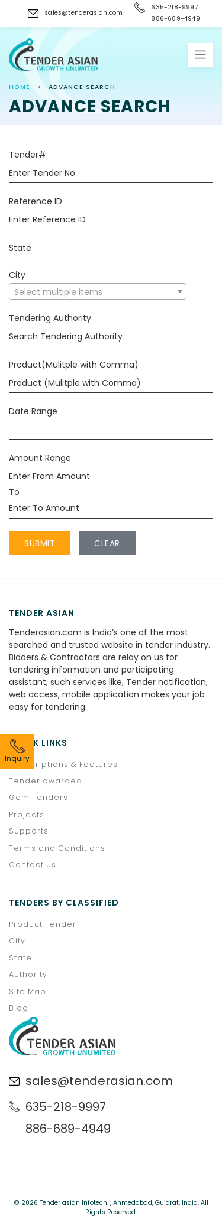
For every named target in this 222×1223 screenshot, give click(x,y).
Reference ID (35, 201)
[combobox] (97, 291)
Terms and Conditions (57, 848)
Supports (29, 831)
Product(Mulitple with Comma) (74, 364)
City (17, 275)
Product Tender (42, 924)
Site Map (27, 991)
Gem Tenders (38, 797)
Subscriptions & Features (63, 764)
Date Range (33, 411)
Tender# (27, 154)
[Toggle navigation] (200, 55)
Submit (39, 543)
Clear (107, 543)
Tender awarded (45, 781)
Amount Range (40, 458)
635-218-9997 (174, 7)
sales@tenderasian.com (83, 12)
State (20, 248)
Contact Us (32, 865)
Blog (18, 1008)
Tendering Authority (50, 318)
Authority (28, 974)
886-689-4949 (175, 19)
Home (19, 87)
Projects (26, 814)
